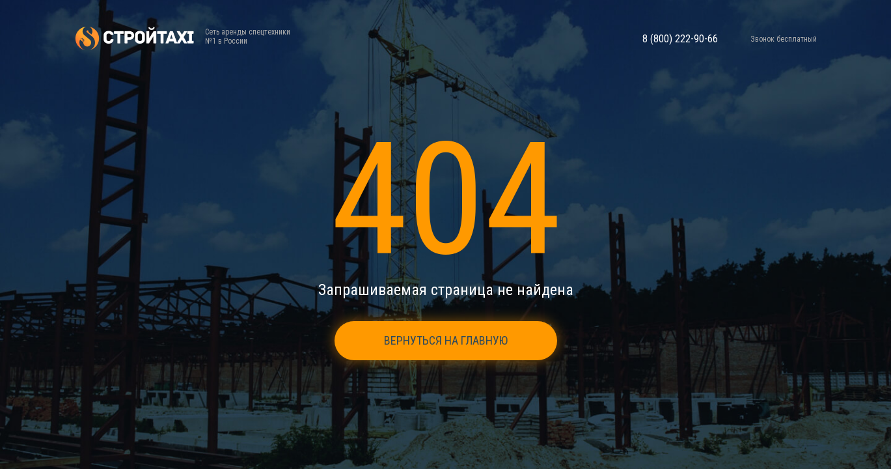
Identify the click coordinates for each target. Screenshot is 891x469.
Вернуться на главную (446, 340)
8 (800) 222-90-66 (680, 39)
